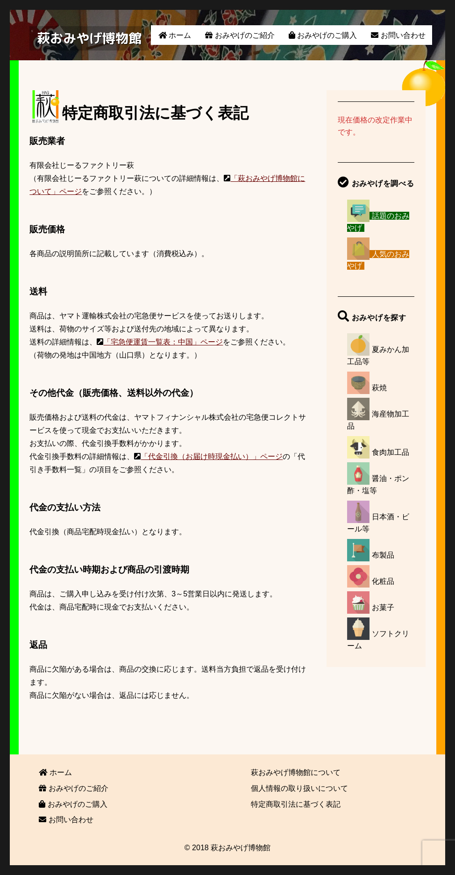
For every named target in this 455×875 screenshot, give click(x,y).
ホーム (174, 35)
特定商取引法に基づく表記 (296, 804)
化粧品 (383, 581)
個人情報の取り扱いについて (299, 788)
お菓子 (383, 607)
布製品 (383, 555)
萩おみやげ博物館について (296, 772)
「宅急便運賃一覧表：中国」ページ (163, 342)
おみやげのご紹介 (239, 35)
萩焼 (379, 388)
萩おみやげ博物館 (89, 38)
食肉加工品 (390, 452)
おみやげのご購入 (323, 35)
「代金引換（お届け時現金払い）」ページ (212, 456)
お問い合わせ (398, 35)
